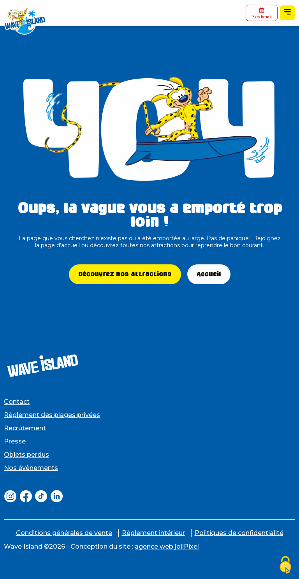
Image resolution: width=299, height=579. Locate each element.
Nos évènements (31, 468)
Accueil (209, 274)
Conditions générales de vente (64, 533)
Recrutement (25, 428)
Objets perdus (26, 454)
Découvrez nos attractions (125, 274)
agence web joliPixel (167, 546)
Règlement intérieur (153, 533)
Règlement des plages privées (52, 415)
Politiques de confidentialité (239, 533)
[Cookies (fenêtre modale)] (285, 565)
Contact (17, 401)
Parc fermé (262, 13)
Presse (15, 441)
